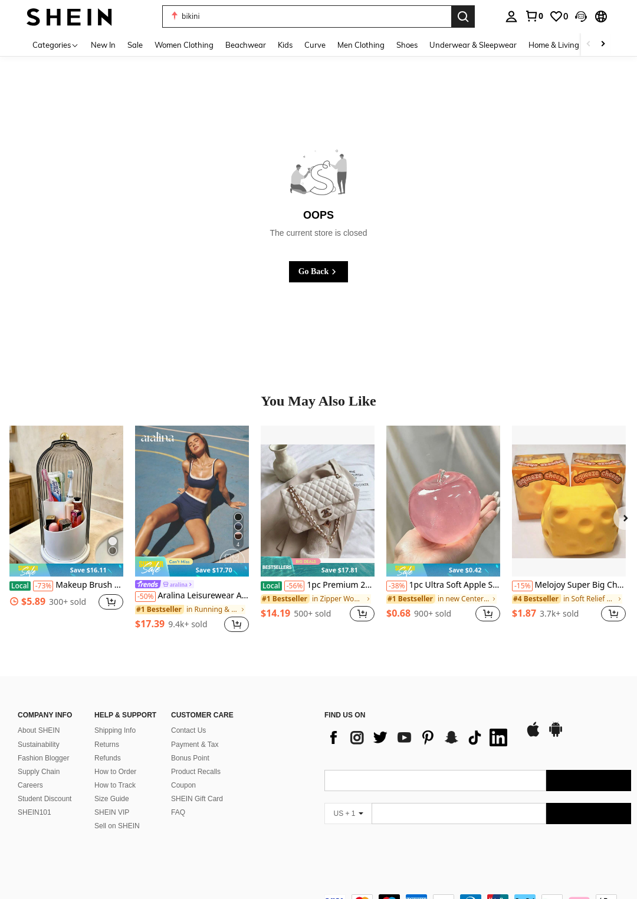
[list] (418, 737)
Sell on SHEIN (117, 826)
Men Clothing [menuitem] (361, 45)
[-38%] (396, 586)
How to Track (115, 785)
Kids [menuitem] (285, 45)
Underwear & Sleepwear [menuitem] (473, 45)
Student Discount (44, 799)
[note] (66, 570)
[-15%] (522, 586)
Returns (106, 744)
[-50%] (145, 596)
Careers (30, 785)
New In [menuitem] (103, 45)
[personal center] (511, 16)
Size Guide (111, 799)
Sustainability (39, 744)
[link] (533, 16)
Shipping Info (115, 730)
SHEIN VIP (111, 812)
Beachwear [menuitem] (245, 45)
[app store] (533, 735)
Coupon (183, 785)
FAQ (178, 812)
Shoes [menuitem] (407, 45)
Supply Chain (39, 772)
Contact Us (188, 730)
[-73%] (43, 586)
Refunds (107, 758)
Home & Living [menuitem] (553, 45)
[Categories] (56, 44)
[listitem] (66, 530)
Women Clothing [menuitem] (184, 45)
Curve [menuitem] (315, 45)
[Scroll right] (603, 44)
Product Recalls (196, 772)
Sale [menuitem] (135, 45)
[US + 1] (348, 813)
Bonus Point (190, 758)
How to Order (115, 772)
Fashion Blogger (43, 758)
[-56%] (294, 586)
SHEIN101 (34, 812)
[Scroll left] (589, 44)
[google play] (555, 735)
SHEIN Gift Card (197, 799)
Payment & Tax (194, 744)
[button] (581, 16)
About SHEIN (39, 730)
